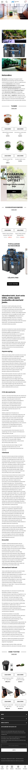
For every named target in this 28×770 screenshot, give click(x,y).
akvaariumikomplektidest (9, 85)
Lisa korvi (8, 129)
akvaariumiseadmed (13, 88)
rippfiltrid (14, 95)
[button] (7, 768)
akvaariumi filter (18, 90)
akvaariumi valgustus (10, 92)
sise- (9, 95)
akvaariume (9, 84)
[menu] (2, 2)
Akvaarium (5, 79)
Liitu (14, 750)
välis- (6, 95)
